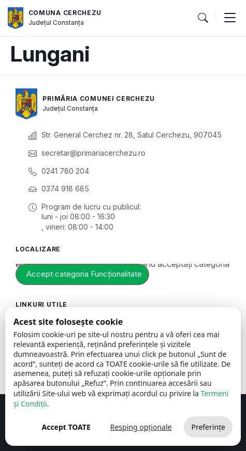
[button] (202, 18)
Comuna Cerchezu (65, 13)
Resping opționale (141, 427)
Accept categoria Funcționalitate (84, 274)
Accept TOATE (65, 427)
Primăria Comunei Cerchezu (98, 98)
